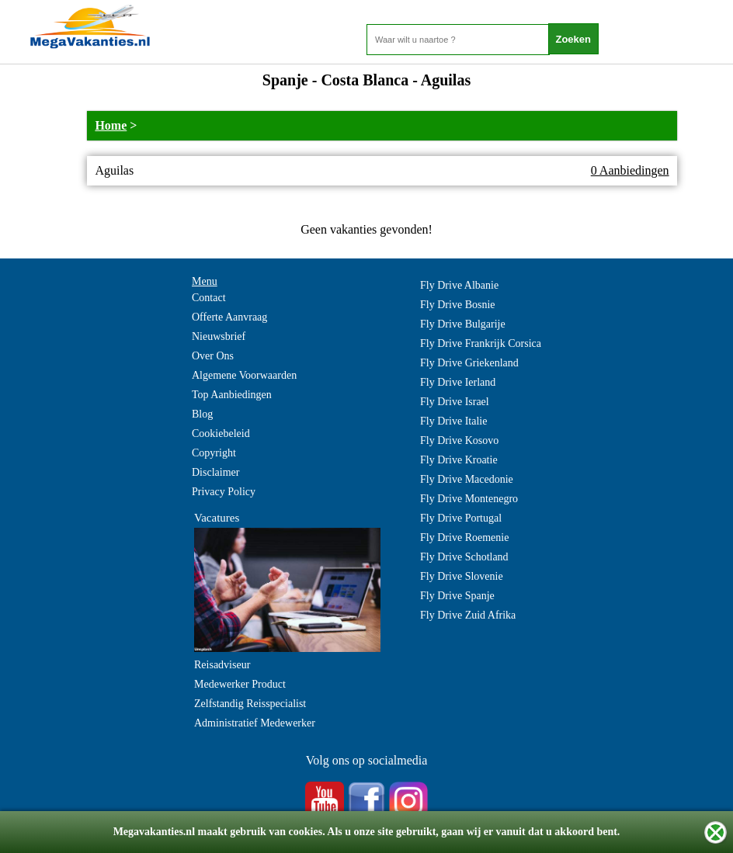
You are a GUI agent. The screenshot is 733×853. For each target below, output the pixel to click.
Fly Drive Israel (454, 401)
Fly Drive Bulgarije (462, 324)
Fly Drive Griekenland (469, 363)
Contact (209, 297)
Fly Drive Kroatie (459, 460)
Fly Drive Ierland (457, 382)
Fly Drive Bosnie (457, 304)
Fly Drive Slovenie (461, 576)
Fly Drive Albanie (459, 285)
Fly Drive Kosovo (459, 440)
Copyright (214, 453)
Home (111, 125)
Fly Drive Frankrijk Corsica (480, 343)
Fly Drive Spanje (457, 596)
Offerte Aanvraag (229, 317)
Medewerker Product (240, 684)
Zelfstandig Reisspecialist (250, 703)
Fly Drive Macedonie (466, 479)
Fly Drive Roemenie (464, 537)
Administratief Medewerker (254, 723)
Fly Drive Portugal (461, 518)
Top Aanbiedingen (232, 394)
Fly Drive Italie (453, 421)
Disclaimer (215, 472)
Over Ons (213, 356)
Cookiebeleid (221, 433)
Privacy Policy (223, 492)
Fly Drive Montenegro (469, 499)
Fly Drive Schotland (464, 557)
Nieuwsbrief (218, 336)
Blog (202, 414)
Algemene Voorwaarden (244, 375)
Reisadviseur (222, 665)
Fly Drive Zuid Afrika (468, 615)
